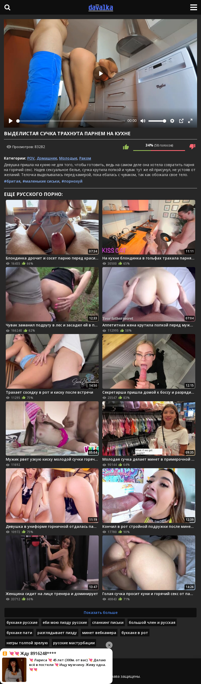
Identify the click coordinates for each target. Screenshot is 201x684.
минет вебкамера (99, 632)
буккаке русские (22, 622)
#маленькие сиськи (41, 181)
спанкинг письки (108, 622)
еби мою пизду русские (65, 622)
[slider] (70, 120)
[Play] (11, 121)
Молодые (68, 158)
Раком (85, 158)
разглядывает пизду (57, 632)
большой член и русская (152, 622)
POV (31, 158)
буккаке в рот (134, 632)
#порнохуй (72, 181)
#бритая (12, 181)
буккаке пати (19, 632)
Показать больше (101, 612)
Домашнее (47, 158)
